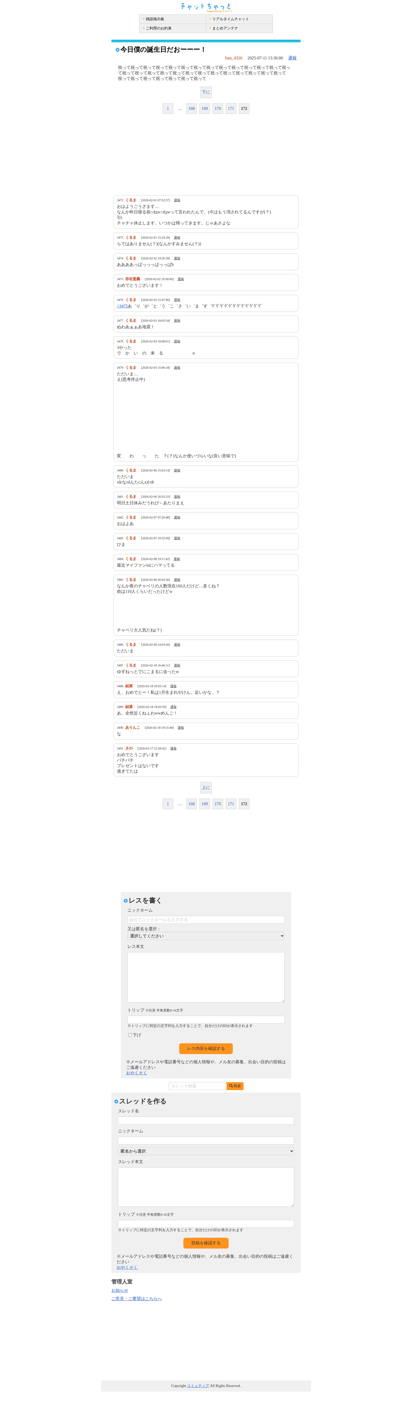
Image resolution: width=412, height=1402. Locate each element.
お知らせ (119, 1301)
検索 (235, 1096)
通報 (292, 58)
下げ (134, 1045)
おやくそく (136, 1083)
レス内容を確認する (206, 1059)
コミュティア (198, 1396)
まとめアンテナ (223, 28)
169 (205, 108)
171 (231, 108)
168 (191, 108)
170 (218, 108)
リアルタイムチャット (229, 19)
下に (206, 92)
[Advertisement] (206, 154)
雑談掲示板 (153, 19)
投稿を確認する (206, 1253)
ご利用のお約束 (157, 28)
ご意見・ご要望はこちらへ (136, 1309)
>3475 (122, 306)
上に (206, 787)
